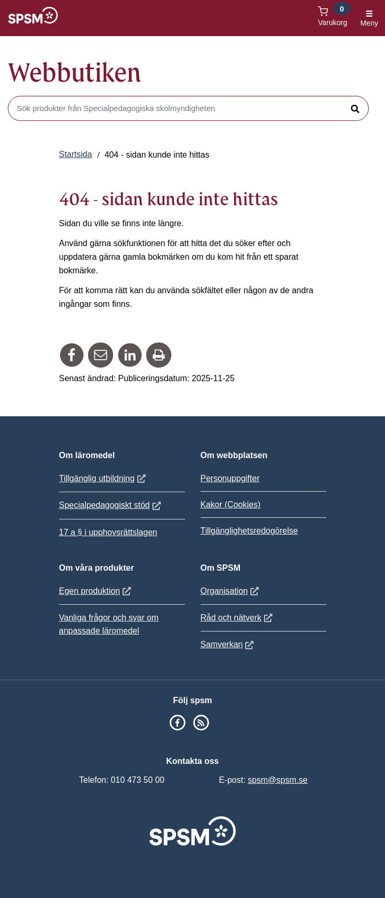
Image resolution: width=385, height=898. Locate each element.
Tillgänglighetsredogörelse (249, 530)
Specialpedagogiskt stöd (111, 505)
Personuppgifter (230, 478)
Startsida (75, 154)
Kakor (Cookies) (231, 504)
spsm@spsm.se (277, 779)
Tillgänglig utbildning (103, 478)
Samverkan (229, 644)
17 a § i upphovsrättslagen (108, 532)
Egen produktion (96, 590)
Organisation (231, 590)
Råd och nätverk (238, 617)
